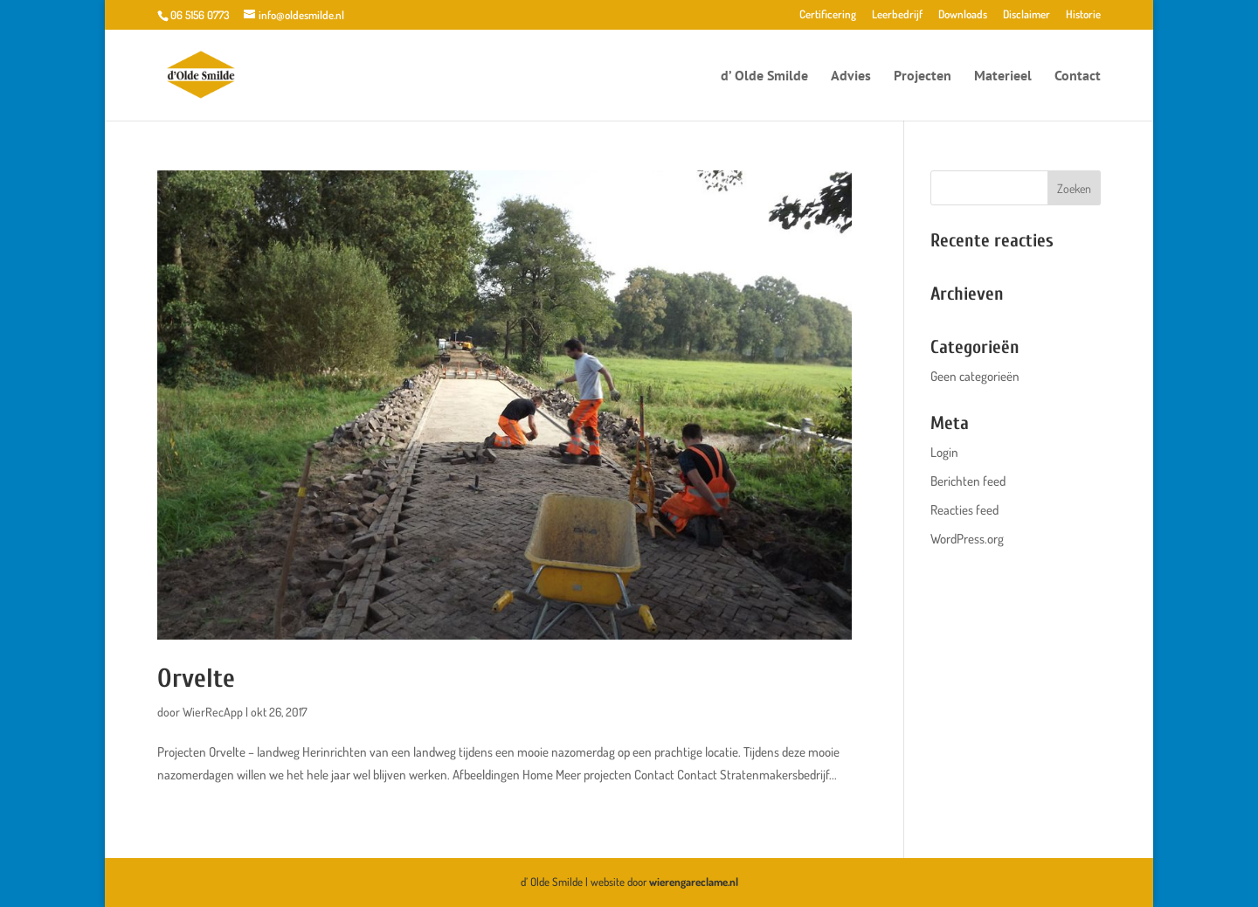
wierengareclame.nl (693, 882)
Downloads (962, 15)
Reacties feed (964, 510)
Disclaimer (1026, 15)
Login (944, 452)
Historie (1083, 15)
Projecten (922, 76)
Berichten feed (968, 481)
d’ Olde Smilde (764, 76)
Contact (1077, 76)
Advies (851, 76)
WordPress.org (967, 538)
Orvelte (196, 678)
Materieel (1003, 76)
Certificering (827, 15)
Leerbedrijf (897, 15)
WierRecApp (213, 711)
